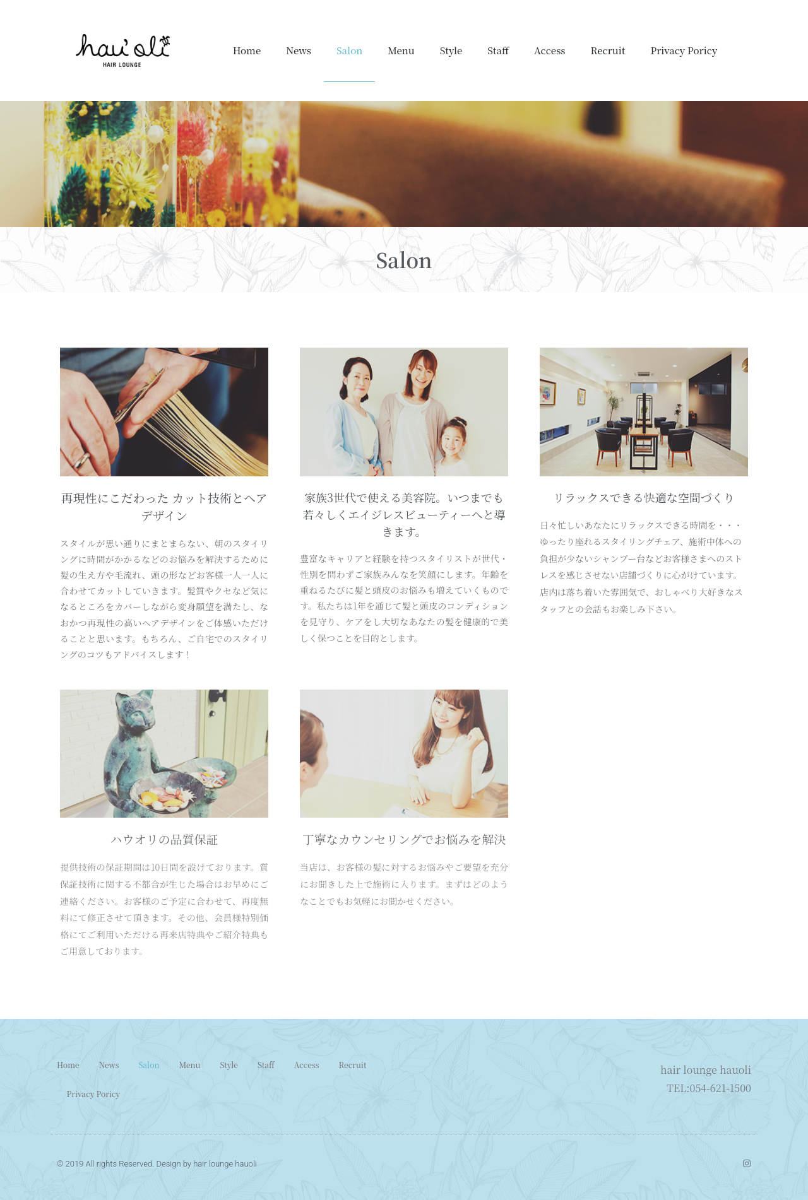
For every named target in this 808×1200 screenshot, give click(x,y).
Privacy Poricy (683, 50)
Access (550, 50)
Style (451, 50)
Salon (349, 50)
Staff (498, 50)
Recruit (608, 50)
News (298, 50)
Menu (401, 50)
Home (247, 50)
